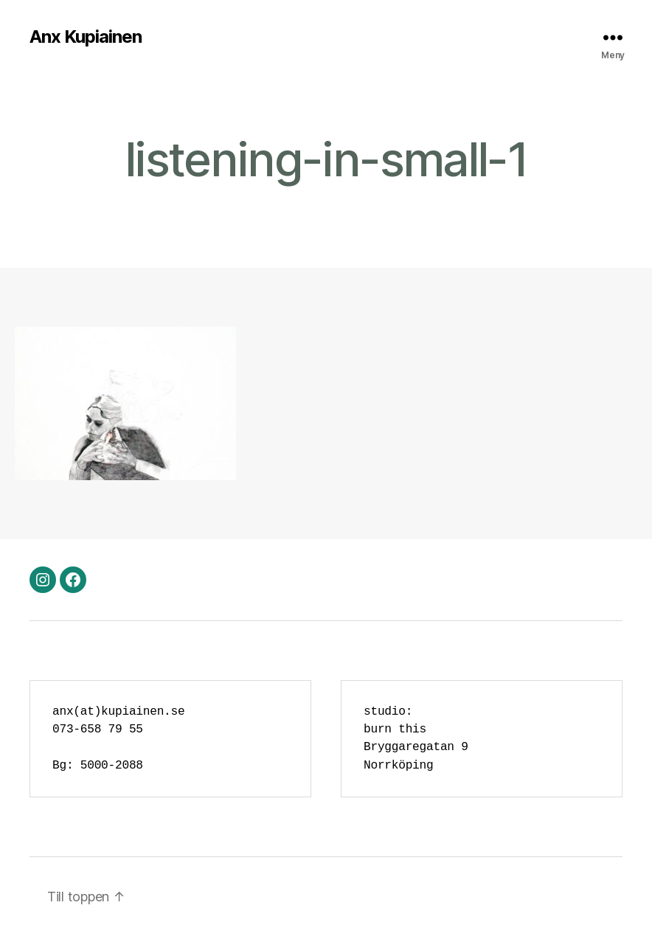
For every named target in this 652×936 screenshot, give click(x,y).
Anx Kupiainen (86, 37)
